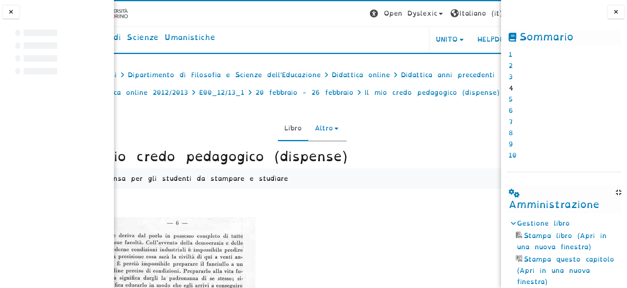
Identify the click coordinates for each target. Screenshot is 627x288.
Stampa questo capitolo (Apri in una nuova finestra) (565, 271)
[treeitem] (564, 253)
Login (485, 13)
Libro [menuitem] (288, 146)
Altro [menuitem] (319, 146)
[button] (362, 14)
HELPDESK (450, 39)
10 (513, 155)
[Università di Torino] (139, 13)
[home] (183, 38)
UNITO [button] (402, 39)
